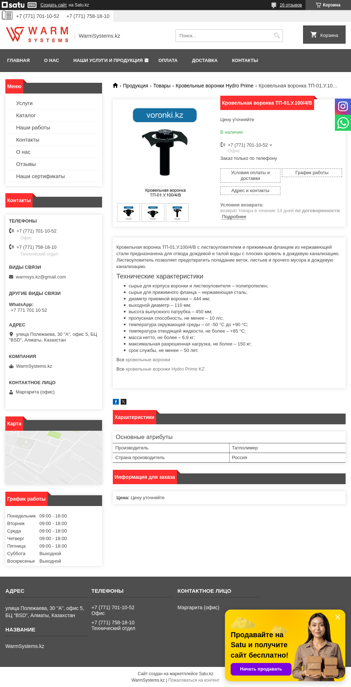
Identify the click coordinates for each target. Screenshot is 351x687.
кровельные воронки (148, 359)
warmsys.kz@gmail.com (41, 277)
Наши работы (33, 127)
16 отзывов (291, 5)
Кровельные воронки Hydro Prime (215, 86)
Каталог (26, 115)
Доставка (205, 60)
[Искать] (276, 35)
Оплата (168, 60)
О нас (51, 60)
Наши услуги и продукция (108, 60)
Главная (18, 60)
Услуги (24, 103)
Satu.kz (206, 673)
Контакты (245, 60)
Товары (161, 86)
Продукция (135, 86)
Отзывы (26, 164)
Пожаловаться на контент (194, 680)
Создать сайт (53, 5)
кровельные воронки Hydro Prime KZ (165, 369)
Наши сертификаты (40, 176)
